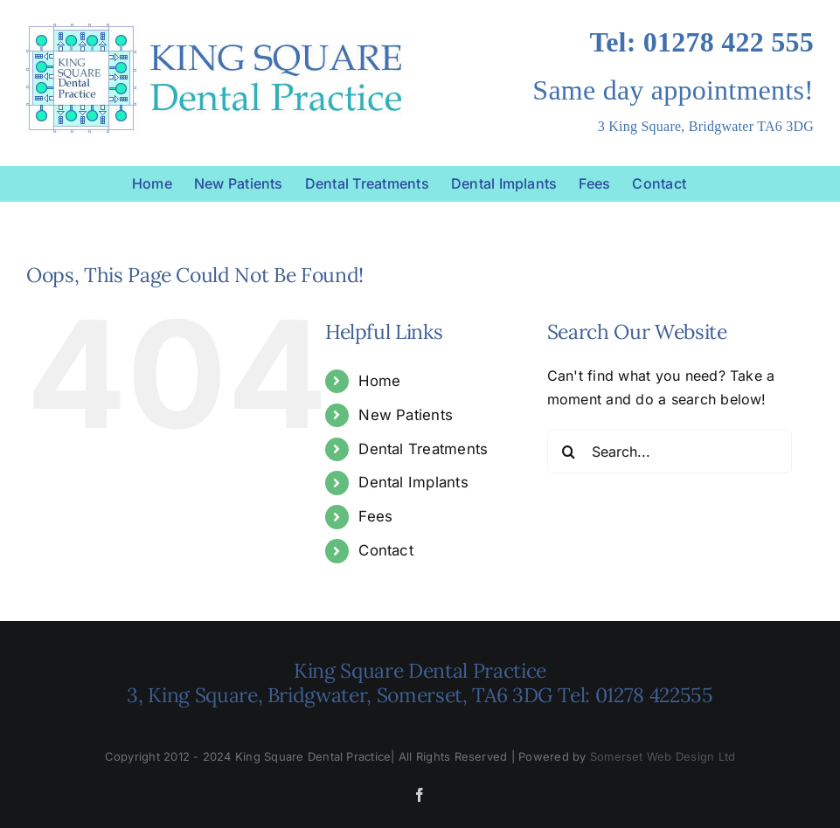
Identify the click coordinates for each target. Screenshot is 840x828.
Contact (385, 550)
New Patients (405, 415)
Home (379, 381)
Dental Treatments (423, 449)
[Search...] (669, 451)
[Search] (569, 451)
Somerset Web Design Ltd (663, 756)
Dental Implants (413, 482)
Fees (375, 516)
